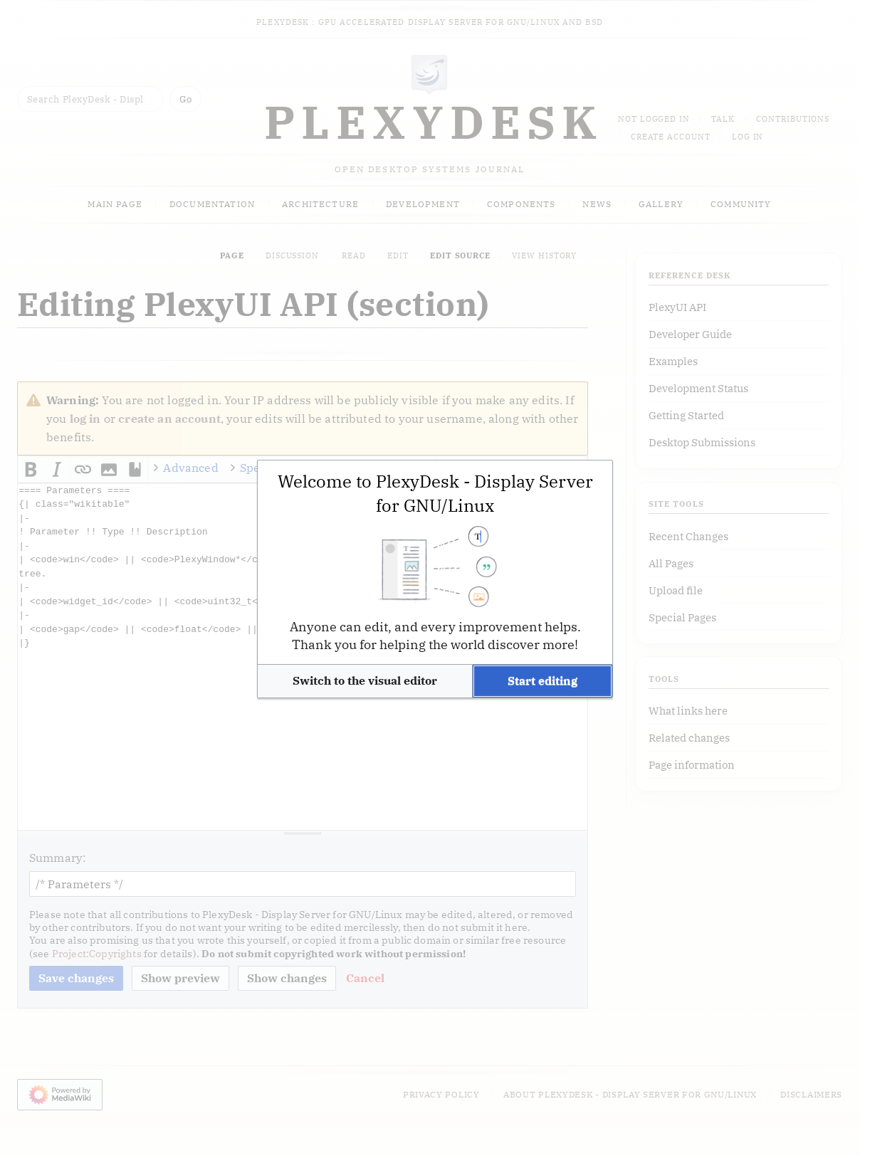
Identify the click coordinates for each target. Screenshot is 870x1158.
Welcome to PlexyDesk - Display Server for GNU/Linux (435, 493)
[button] (365, 681)
